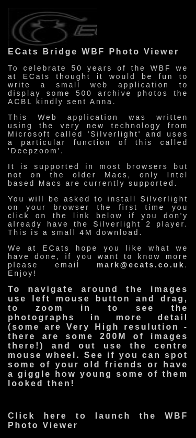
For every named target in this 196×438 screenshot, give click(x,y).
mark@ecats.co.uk (141, 265)
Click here (37, 415)
